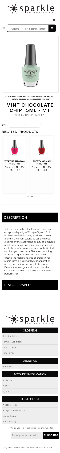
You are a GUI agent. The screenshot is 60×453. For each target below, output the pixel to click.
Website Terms (10, 404)
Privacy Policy (9, 421)
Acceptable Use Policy (14, 410)
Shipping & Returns (12, 336)
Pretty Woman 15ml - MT (42, 162)
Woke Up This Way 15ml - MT (14, 162)
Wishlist (6, 385)
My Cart (6, 391)
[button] (28, 196)
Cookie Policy (9, 415)
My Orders (8, 380)
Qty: (4, 124)
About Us (7, 366)
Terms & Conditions (12, 341)
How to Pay (8, 352)
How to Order (10, 347)
